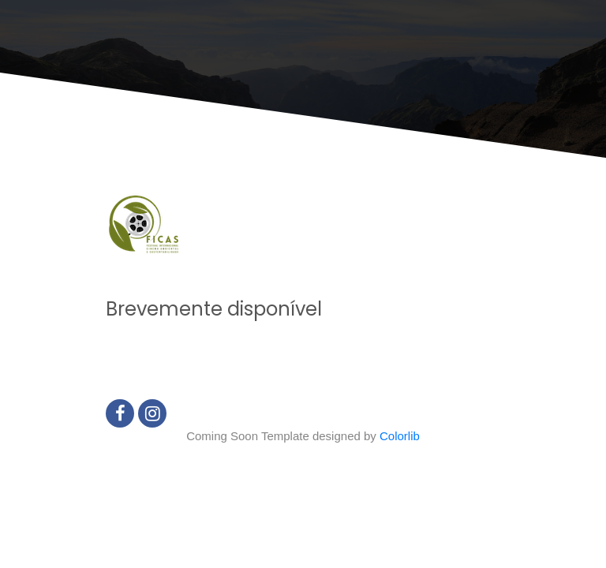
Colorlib (400, 436)
